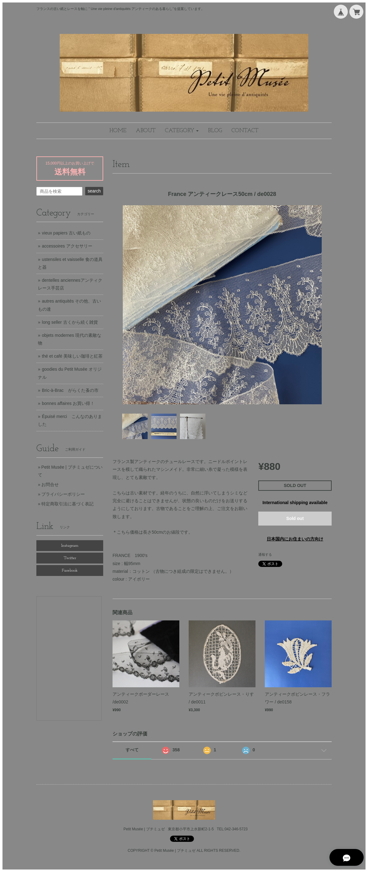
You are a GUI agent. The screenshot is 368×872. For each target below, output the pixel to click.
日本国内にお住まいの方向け (295, 538)
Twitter (70, 558)
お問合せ (50, 484)
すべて (132, 749)
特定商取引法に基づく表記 (67, 503)
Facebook (70, 570)
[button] (181, 131)
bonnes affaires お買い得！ (68, 403)
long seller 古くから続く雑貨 (70, 322)
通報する (265, 554)
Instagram (69, 545)
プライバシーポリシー (63, 494)
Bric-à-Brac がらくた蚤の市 (70, 390)
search (94, 190)
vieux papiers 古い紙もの (66, 232)
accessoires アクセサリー (67, 246)
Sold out (295, 518)
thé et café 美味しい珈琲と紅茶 (72, 356)
